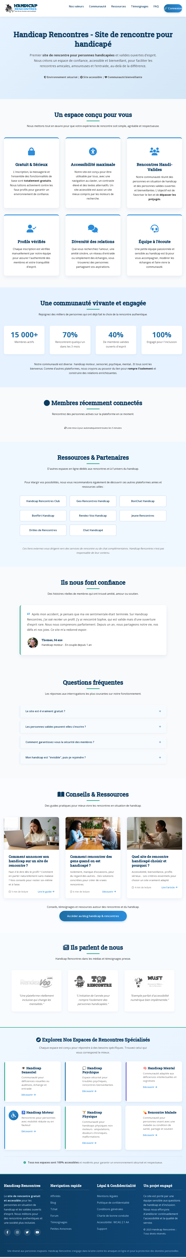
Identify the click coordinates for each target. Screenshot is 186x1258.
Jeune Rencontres (143, 515)
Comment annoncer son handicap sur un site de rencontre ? (29, 861)
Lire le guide (46, 891)
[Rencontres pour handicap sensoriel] (32, 1081)
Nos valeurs (76, 7)
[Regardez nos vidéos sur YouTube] (37, 1233)
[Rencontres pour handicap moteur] (32, 1128)
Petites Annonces (61, 1230)
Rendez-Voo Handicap (93, 515)
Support (102, 1230)
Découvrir (109, 891)
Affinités (55, 1197)
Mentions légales (107, 1197)
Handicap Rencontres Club (43, 501)
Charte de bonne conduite (113, 1217)
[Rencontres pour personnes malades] (153, 1128)
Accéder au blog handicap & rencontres (93, 916)
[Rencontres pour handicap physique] (93, 1128)
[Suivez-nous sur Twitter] (27, 1233)
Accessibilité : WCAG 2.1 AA (113, 1223)
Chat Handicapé (93, 530)
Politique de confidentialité (113, 1204)
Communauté (97, 7)
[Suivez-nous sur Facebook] (7, 1233)
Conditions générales (110, 1210)
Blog (53, 1204)
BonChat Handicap (143, 501)
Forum (54, 1217)
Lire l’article (169, 887)
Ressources (118, 7)
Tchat (53, 1210)
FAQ (156, 7)
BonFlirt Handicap (43, 515)
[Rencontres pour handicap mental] (153, 1081)
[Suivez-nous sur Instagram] (17, 1233)
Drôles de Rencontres (43, 530)
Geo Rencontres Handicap (93, 501)
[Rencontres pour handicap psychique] (93, 1081)
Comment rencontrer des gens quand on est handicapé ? (91, 861)
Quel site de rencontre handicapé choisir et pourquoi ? (150, 861)
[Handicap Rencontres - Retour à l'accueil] (21, 8)
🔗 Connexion (173, 8)
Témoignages (139, 7)
